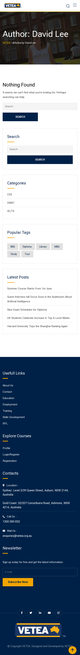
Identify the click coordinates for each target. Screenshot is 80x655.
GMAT (10, 202)
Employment (10, 404)
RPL (5, 423)
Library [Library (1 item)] (43, 246)
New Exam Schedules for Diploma (27, 309)
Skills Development (14, 417)
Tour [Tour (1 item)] (27, 254)
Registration (10, 460)
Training (7, 410)
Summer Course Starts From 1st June (29, 288)
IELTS (10, 211)
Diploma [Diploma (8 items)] (27, 246)
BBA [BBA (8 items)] (13, 246)
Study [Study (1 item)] (14, 254)
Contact (7, 391)
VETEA (68, 646)
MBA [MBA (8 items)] (57, 246)
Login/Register (11, 454)
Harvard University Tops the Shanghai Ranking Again (37, 326)
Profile (6, 448)
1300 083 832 (11, 521)
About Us (8, 385)
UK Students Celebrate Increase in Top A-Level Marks (38, 318)
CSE (9, 194)
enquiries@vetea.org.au (17, 535)
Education (8, 398)
